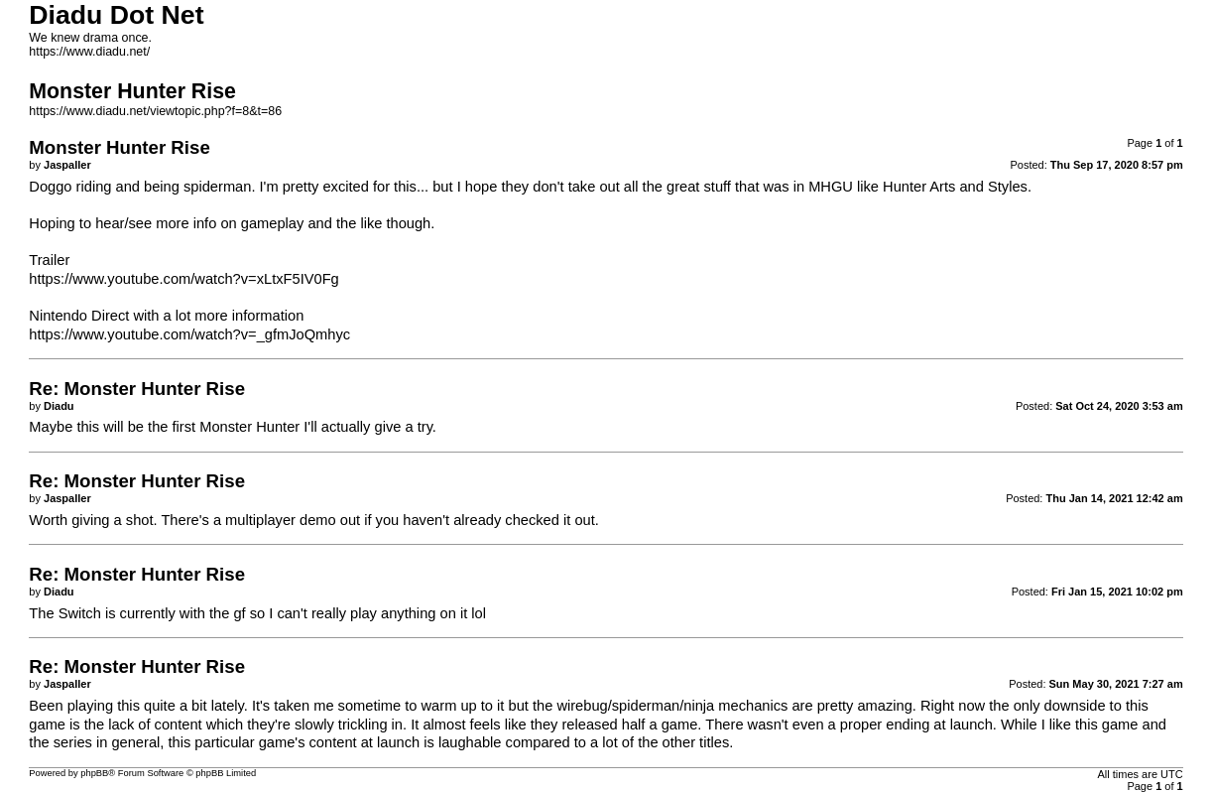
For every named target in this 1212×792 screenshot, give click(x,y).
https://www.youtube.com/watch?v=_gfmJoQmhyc (189, 334)
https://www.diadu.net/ (89, 52)
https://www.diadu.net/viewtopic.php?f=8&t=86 (155, 111)
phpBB (94, 773)
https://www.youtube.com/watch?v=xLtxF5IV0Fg (183, 279)
